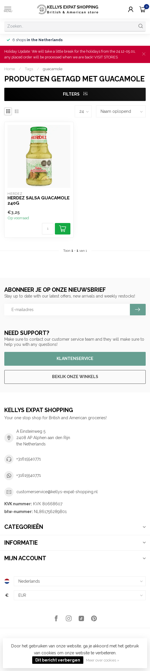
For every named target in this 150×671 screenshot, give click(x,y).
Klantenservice (75, 358)
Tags (29, 68)
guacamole (52, 68)
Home (9, 68)
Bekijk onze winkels (75, 376)
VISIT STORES (106, 57)
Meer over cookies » (102, 660)
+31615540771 (28, 459)
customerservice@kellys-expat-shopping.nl (57, 491)
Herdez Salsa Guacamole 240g (38, 200)
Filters (75, 94)
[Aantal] (47, 229)
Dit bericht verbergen (57, 660)
